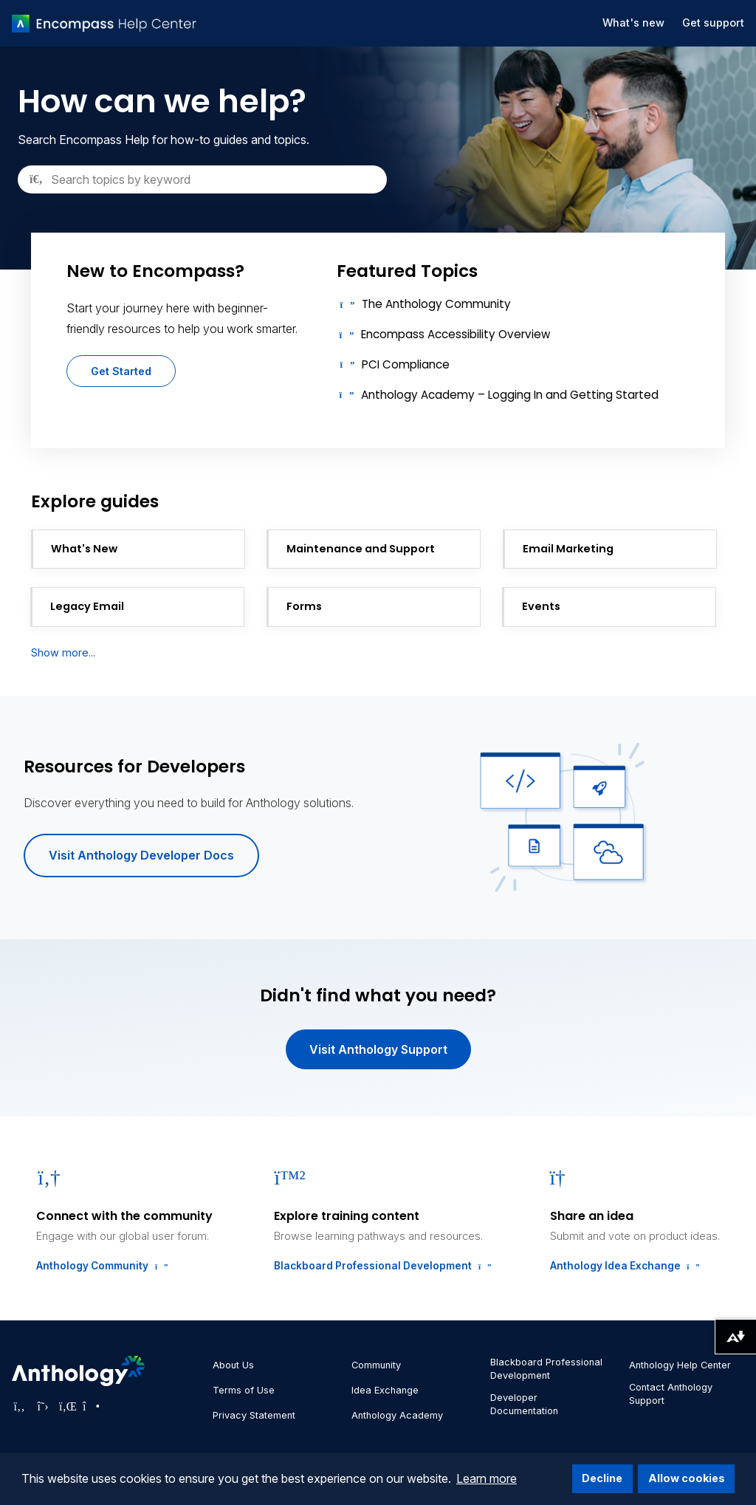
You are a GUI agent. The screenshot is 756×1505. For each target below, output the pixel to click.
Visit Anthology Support (378, 1049)
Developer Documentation (524, 1404)
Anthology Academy (397, 1415)
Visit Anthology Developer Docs (141, 855)
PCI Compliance (406, 364)
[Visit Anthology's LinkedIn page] (66, 1406)
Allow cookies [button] (686, 1478)
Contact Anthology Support (670, 1394)
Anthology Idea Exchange (623, 1266)
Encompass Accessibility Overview (455, 334)
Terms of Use (244, 1390)
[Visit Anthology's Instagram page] (90, 1406)
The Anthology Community (436, 304)
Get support (713, 22)
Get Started (121, 371)
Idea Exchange (385, 1390)
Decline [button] (602, 1478)
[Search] (202, 179)
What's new (633, 22)
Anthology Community (100, 1266)
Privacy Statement (254, 1415)
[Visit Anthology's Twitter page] (42, 1406)
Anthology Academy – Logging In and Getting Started (510, 394)
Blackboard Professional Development (381, 1266)
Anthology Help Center (680, 1365)
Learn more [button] (486, 1478)
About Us (233, 1365)
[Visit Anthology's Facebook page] (19, 1406)
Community (376, 1365)
